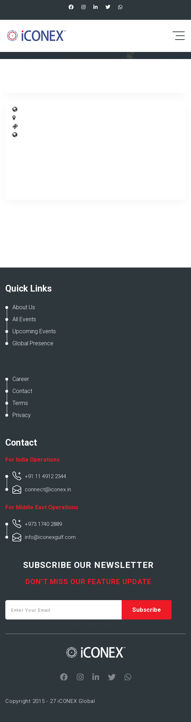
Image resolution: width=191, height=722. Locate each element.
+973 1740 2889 (43, 524)
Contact (22, 391)
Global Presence (32, 343)
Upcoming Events (34, 331)
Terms (20, 403)
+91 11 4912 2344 (45, 476)
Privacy (21, 415)
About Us (23, 307)
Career (20, 379)
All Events (24, 319)
